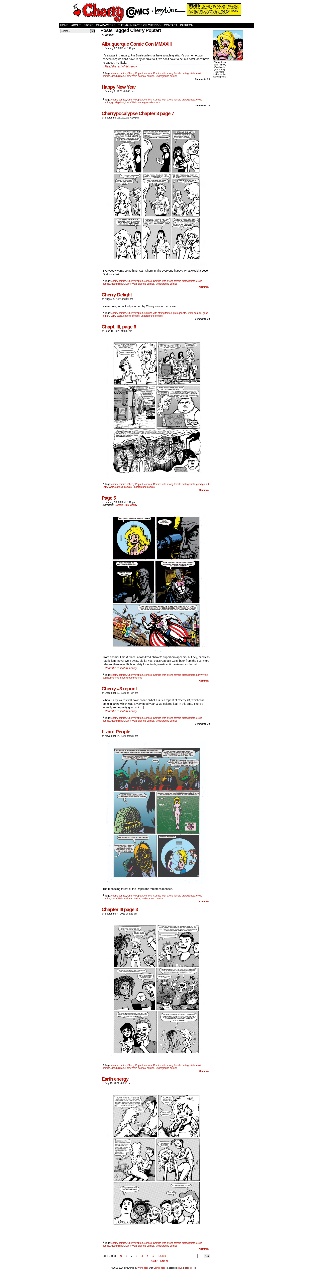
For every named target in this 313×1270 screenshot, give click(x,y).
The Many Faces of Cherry (139, 25)
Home (64, 25)
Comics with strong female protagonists (174, 73)
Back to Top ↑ (191, 1268)
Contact (170, 25)
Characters (105, 25)
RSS (180, 1268)
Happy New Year (119, 87)
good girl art (117, 76)
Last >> (164, 1261)
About (76, 25)
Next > (154, 1261)
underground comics (166, 76)
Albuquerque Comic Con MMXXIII (137, 44)
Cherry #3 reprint (119, 688)
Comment (204, 287)
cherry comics (118, 73)
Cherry (133, 505)
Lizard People (116, 731)
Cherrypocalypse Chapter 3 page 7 (138, 113)
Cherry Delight (117, 294)
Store (88, 25)
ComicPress (159, 1268)
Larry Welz (131, 76)
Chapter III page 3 (120, 909)
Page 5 (109, 498)
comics (148, 73)
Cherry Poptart (135, 73)
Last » (162, 1255)
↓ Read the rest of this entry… (121, 66)
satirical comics (146, 76)
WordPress (143, 1268)
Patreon (186, 25)
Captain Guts (122, 505)
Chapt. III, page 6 (119, 326)
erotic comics (194, 313)
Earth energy (115, 1079)
